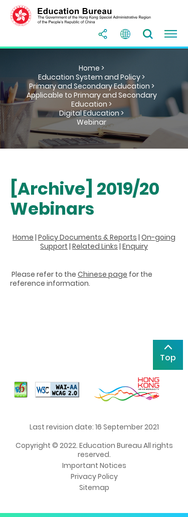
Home (23, 237)
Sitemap (94, 487)
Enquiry (135, 246)
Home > (91, 68)
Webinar (91, 122)
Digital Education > (91, 113)
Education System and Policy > (91, 77)
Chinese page (102, 274)
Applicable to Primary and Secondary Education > (92, 100)
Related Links (95, 246)
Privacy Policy (94, 476)
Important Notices (94, 465)
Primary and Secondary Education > (91, 86)
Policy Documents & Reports (87, 237)
